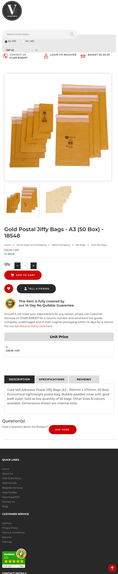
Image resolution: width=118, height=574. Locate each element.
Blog (4, 472)
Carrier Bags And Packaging (31, 220)
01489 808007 (18, 32)
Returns (66, 449)
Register (70, 29)
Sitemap (66, 453)
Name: (65, 494)
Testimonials (9, 449)
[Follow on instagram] (41, 540)
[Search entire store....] (73, 15)
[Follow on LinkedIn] (20, 540)
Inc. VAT (30, 23)
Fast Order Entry (11, 444)
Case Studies (9, 458)
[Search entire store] (111, 15)
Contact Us (8, 467)
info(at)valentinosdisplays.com (24, 516)
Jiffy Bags (80, 220)
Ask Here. (62, 395)
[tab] (19, 346)
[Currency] (96, 24)
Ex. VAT (12, 23)
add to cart (69, 241)
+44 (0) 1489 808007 (18, 531)
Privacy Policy (69, 439)
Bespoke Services (12, 453)
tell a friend (36, 254)
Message (66, 525)
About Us (7, 439)
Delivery (66, 435)
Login (54, 29)
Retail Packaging (61, 220)
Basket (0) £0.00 (99, 29)
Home (7, 220)
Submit (104, 543)
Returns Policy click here (35, 292)
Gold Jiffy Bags (99, 220)
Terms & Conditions (72, 444)
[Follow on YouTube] (27, 540)
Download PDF (11, 463)
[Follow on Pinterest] (34, 540)
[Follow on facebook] (5, 540)
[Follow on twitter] (12, 540)
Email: (64, 509)
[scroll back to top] (112, 568)
